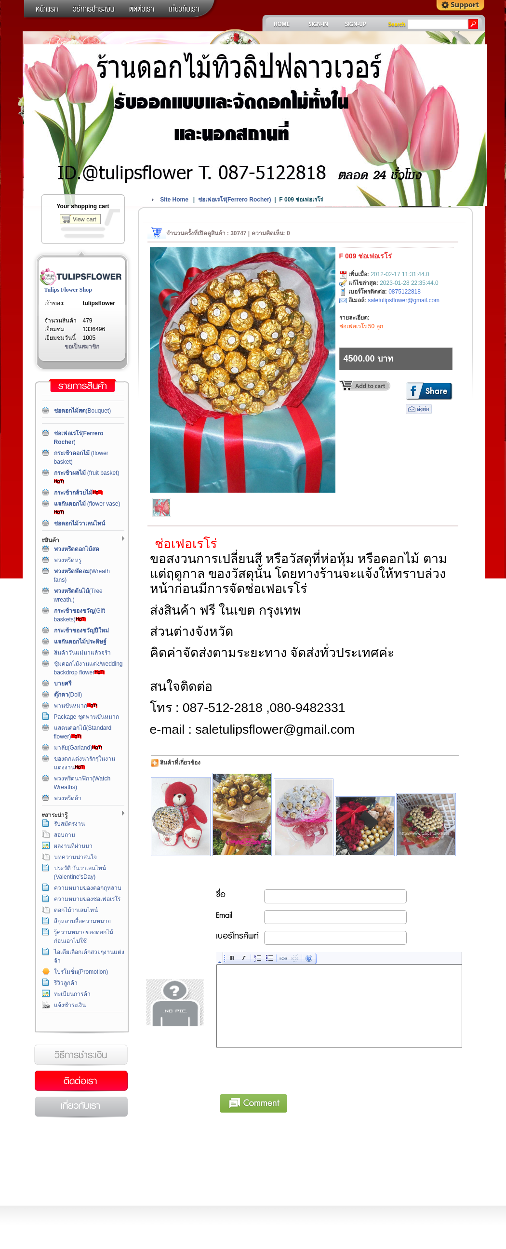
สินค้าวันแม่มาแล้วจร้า (82, 652)
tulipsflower (99, 303)
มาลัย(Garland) (78, 747)
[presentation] (290, 1069)
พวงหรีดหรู (67, 560)
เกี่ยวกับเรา (81, 1107)
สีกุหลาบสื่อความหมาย (82, 921)
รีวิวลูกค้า (66, 983)
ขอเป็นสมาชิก (82, 346)
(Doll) (68, 694)
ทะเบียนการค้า (72, 994)
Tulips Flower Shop (68, 289)
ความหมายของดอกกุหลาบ (87, 888)
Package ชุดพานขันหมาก (86, 716)
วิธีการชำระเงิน (81, 1055)
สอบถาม (64, 835)
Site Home (174, 199)
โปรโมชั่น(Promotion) (81, 971)
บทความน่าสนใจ (75, 857)
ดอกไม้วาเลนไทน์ (76, 910)
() (234, 199)
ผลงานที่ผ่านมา (73, 846)
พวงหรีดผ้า (67, 798)
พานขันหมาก (75, 705)
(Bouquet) (82, 410)
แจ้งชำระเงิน (70, 1005)
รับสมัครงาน (69, 823)
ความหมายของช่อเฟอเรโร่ (87, 899)
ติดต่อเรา (81, 1081)
